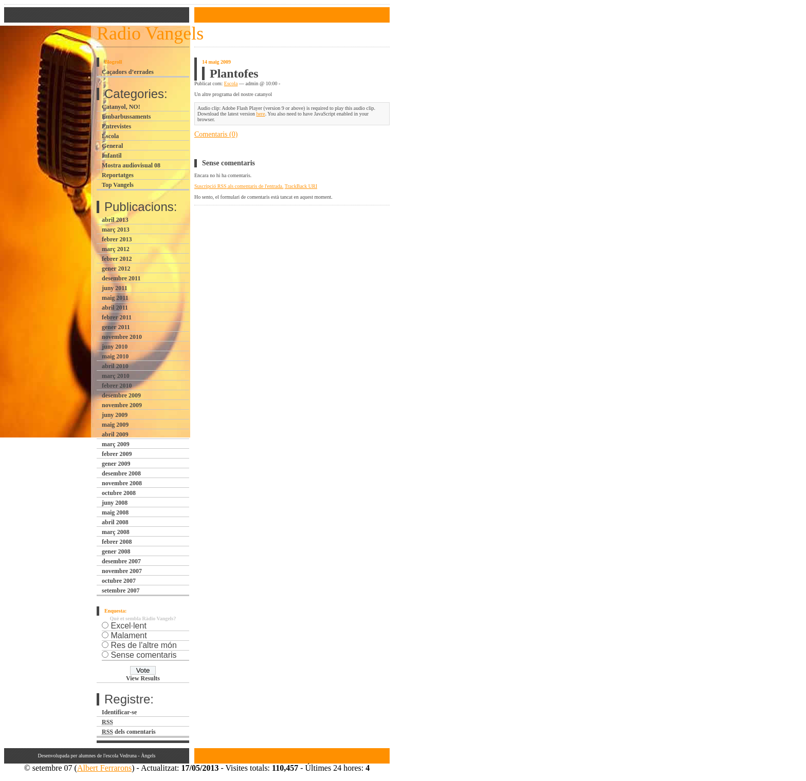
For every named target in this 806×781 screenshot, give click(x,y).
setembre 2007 (120, 590)
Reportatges (118, 175)
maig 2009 (115, 424)
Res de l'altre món (143, 645)
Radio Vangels (150, 33)
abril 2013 (115, 219)
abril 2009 (115, 434)
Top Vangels (118, 184)
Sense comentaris (143, 655)
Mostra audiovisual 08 (131, 165)
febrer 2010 (117, 385)
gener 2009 (116, 463)
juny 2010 (114, 346)
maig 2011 (115, 297)
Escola (110, 136)
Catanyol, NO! (121, 106)
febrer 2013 (117, 239)
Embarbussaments (126, 116)
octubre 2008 (119, 493)
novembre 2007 (122, 571)
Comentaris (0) (215, 134)
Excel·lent (128, 625)
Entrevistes (116, 126)
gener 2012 (116, 268)
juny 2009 (114, 414)
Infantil (112, 155)
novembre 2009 (122, 405)
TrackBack (301, 186)
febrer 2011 (117, 317)
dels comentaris (129, 731)
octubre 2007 (119, 580)
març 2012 (116, 249)
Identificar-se (119, 712)
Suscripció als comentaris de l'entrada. (238, 186)
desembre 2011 (121, 278)
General (112, 145)
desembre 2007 (121, 561)
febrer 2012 (117, 258)
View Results (143, 678)
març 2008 (116, 532)
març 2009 (116, 444)
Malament (128, 635)
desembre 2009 (121, 395)
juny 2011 (114, 288)
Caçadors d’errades (128, 71)
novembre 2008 (122, 483)
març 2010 (116, 375)
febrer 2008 (117, 541)
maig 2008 (115, 512)
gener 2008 (116, 551)
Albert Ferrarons (104, 768)
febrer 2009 (117, 454)
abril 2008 (115, 522)
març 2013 (116, 229)
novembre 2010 (122, 336)
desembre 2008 (121, 473)
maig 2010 (115, 356)
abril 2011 (115, 307)
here (260, 114)
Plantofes (234, 73)
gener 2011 (116, 327)
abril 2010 (115, 366)
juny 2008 (114, 502)
